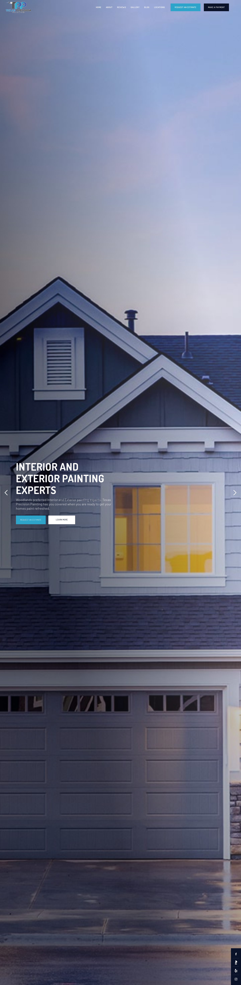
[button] (6, 492)
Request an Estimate (30, 520)
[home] (18, 7)
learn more (62, 519)
